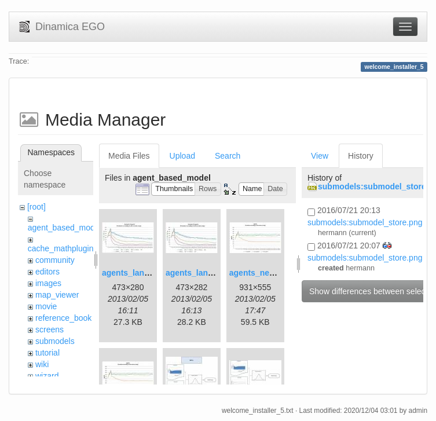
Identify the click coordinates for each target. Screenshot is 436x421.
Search (227, 155)
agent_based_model (64, 227)
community (55, 260)
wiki (42, 364)
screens (49, 329)
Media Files (129, 155)
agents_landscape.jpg (144, 272)
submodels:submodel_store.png (364, 222)
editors (47, 271)
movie (46, 306)
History (360, 155)
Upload (182, 155)
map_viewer (57, 294)
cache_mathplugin (61, 248)
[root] (36, 206)
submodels (55, 341)
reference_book (63, 318)
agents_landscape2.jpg (210, 272)
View (319, 155)
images (48, 283)
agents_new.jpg (259, 272)
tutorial (47, 352)
